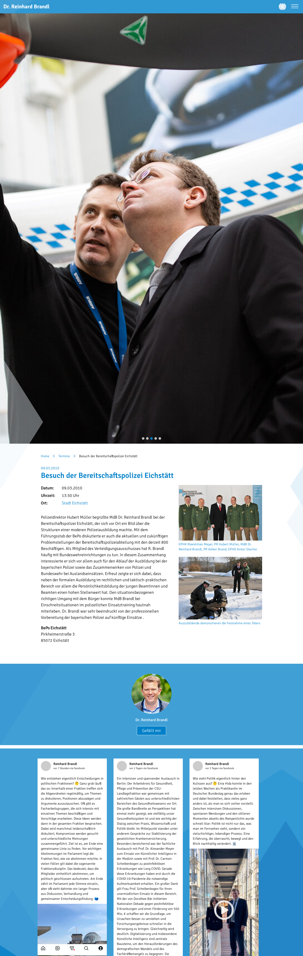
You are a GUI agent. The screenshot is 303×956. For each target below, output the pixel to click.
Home (45, 456)
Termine (64, 456)
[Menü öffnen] (295, 7)
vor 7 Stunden (61, 768)
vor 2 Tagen (136, 768)
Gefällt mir (151, 730)
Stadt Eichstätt (75, 503)
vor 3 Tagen (212, 768)
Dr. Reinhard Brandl (151, 720)
